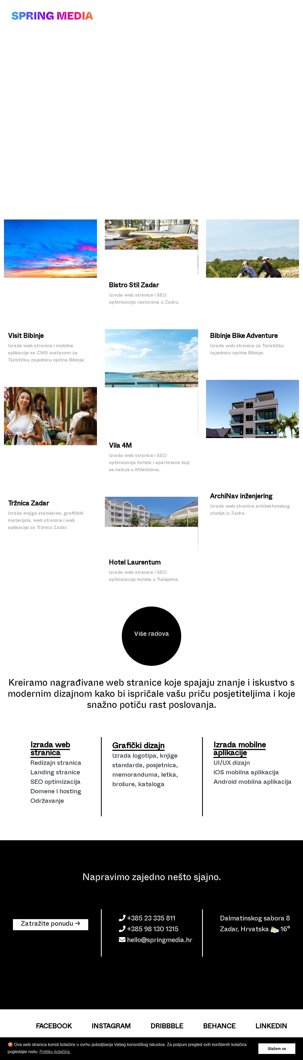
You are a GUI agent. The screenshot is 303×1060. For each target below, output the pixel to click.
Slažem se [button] (277, 1049)
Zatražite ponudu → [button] (50, 924)
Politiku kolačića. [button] (55, 1051)
